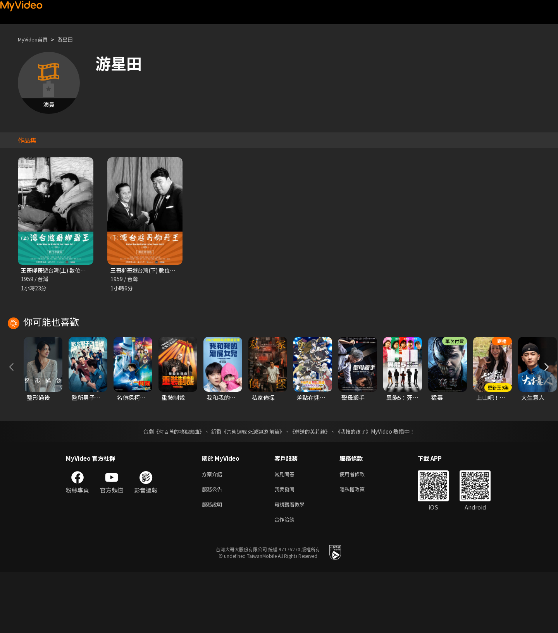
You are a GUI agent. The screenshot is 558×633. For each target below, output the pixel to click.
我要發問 (286, 547)
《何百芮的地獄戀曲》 (174, 487)
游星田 (71, 39)
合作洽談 (286, 579)
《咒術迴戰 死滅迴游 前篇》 (252, 487)
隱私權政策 (358, 547)
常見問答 (286, 531)
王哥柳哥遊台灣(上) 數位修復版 (61, 270)
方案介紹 (213, 531)
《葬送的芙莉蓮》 (313, 487)
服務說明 (213, 563)
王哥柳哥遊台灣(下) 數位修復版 (150, 270)
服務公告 (213, 547)
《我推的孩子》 (359, 487)
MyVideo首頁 (35, 39)
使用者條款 (358, 531)
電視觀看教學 (291, 563)
